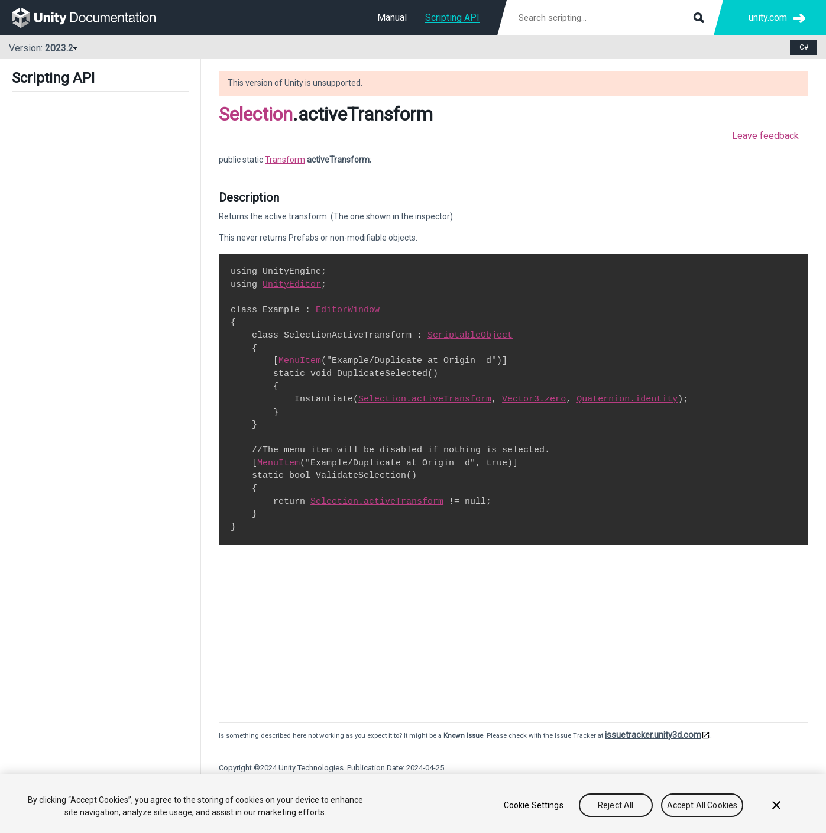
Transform (285, 159)
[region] (413, 803)
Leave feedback (765, 135)
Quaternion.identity (627, 399)
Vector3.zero (534, 399)
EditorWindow (348, 310)
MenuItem (299, 361)
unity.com (768, 17)
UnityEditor (292, 284)
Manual (392, 17)
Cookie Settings (533, 805)
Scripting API (452, 17)
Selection (256, 114)
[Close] (776, 805)
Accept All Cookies (702, 805)
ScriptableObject (470, 335)
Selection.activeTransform (424, 399)
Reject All (615, 805)
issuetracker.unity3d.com (653, 735)
